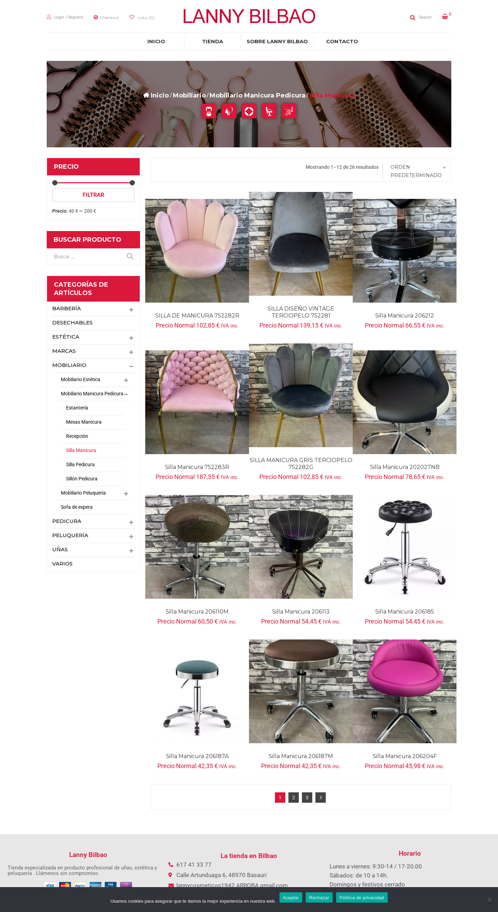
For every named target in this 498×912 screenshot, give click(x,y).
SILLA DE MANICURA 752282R (197, 315)
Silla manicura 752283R (197, 467)
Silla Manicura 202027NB (405, 467)
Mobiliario (189, 95)
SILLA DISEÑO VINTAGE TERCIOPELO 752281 (301, 312)
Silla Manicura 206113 (301, 611)
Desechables (72, 323)
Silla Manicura (81, 450)
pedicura (67, 521)
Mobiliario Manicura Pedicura (257, 95)
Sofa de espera (77, 507)
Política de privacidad (362, 897)
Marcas (64, 351)
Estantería (77, 408)
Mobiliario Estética (80, 379)
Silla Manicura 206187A (197, 756)
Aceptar (291, 897)
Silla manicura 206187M (301, 756)
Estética (65, 337)
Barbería (66, 308)
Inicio (160, 95)
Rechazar (319, 897)
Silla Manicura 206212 (404, 315)
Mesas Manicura (84, 422)
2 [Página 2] (293, 797)
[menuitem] (156, 41)
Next (320, 797)
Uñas (60, 549)
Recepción (77, 436)
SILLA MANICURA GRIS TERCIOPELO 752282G (301, 463)
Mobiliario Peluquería (83, 493)
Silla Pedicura (80, 464)
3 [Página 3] (307, 797)
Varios (62, 564)
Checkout (109, 17)
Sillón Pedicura (82, 478)
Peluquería (70, 535)
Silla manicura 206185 (404, 611)
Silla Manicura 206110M (197, 611)
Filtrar (93, 195)
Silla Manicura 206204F (405, 756)
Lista (145, 17)
